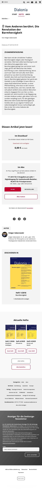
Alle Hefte (21, 361)
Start (14, 14)
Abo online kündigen (21, 405)
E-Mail (4, 446)
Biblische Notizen (19, 398)
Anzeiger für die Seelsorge (29, 395)
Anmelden (30, 208)
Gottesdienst (30, 392)
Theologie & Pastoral (17, 389)
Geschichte (25, 385)
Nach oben (21, 478)
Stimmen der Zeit (13, 392)
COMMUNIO (22, 392)
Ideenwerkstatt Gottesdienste (14, 395)
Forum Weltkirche (9, 398)
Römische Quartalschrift (31, 398)
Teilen (14, 219)
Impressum (21, 472)
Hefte (21, 14)
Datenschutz (24, 469)
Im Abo (13, 189)
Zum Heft (10, 351)
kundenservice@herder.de (30, 402)
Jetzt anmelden (32, 455)
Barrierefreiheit (33, 469)
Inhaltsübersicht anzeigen (21, 299)
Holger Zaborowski (11, 38)
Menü (6, 2)
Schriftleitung (17, 385)
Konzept (31, 385)
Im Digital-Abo (29, 189)
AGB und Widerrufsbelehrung (12, 469)
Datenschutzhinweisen (9, 443)
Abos (28, 14)
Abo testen (21, 197)
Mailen (25, 219)
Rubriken (5, 18)
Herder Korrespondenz (29, 389)
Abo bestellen (20, 367)
